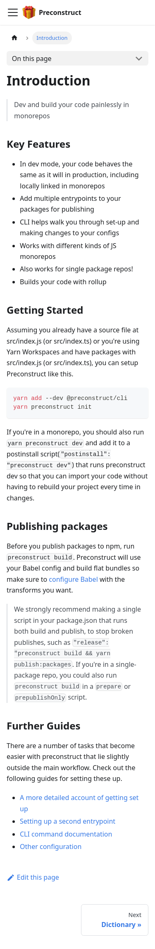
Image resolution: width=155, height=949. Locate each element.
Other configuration (50, 846)
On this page (32, 58)
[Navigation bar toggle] (13, 12)
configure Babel (73, 579)
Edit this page (33, 877)
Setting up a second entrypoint (67, 821)
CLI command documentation (66, 834)
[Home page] (14, 38)
